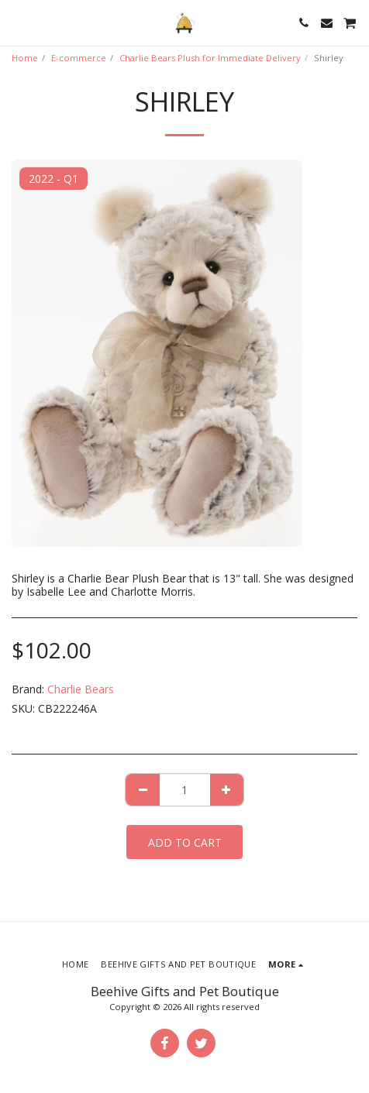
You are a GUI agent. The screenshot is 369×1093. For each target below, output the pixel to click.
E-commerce (78, 58)
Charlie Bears (80, 689)
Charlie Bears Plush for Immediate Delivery (210, 58)
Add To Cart (185, 842)
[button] (17, 22)
